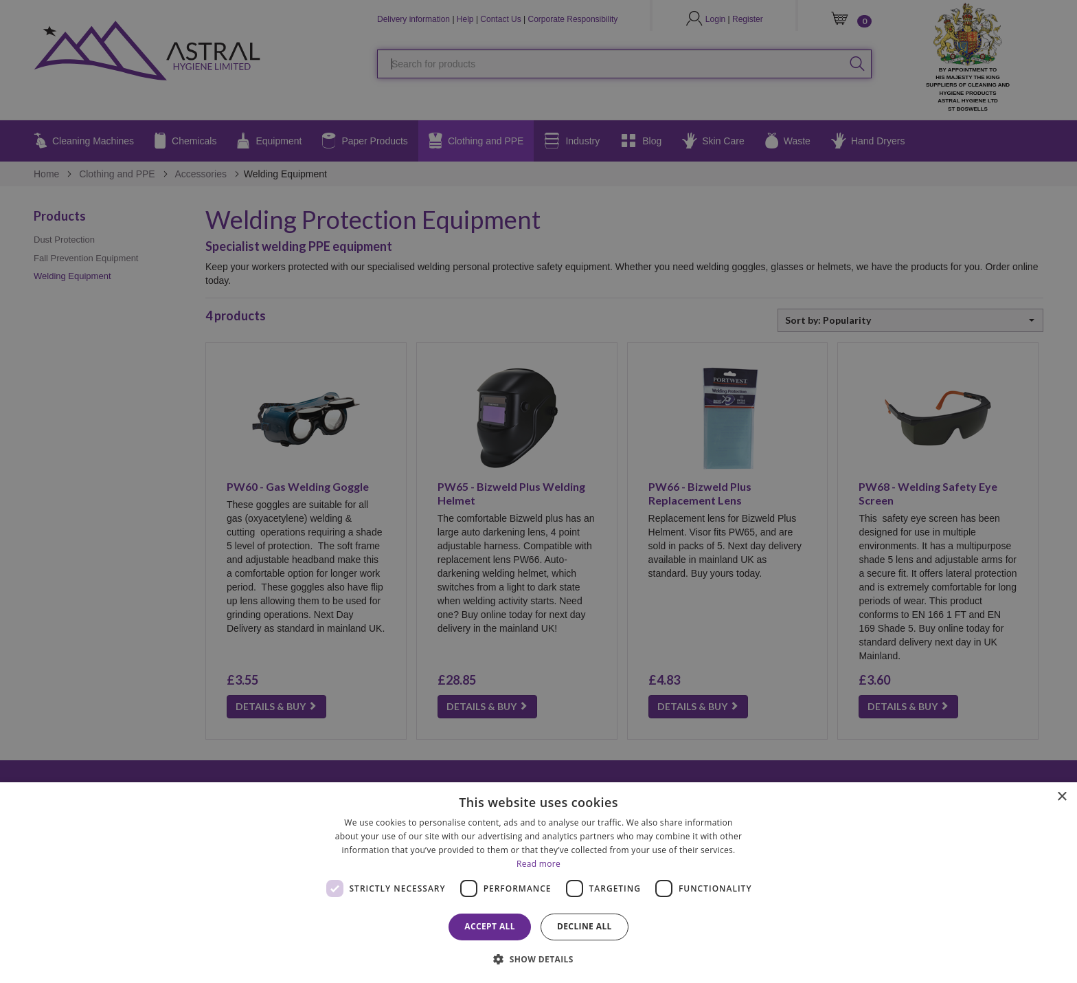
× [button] (1061, 797)
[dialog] (538, 882)
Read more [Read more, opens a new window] (538, 864)
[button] (538, 959)
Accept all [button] (489, 926)
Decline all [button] (584, 926)
